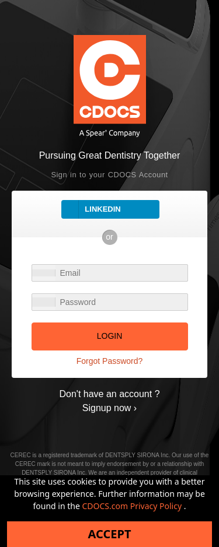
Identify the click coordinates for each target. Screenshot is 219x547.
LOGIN (110, 336)
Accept (109, 534)
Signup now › (109, 408)
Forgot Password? (110, 361)
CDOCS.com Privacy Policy (133, 505)
